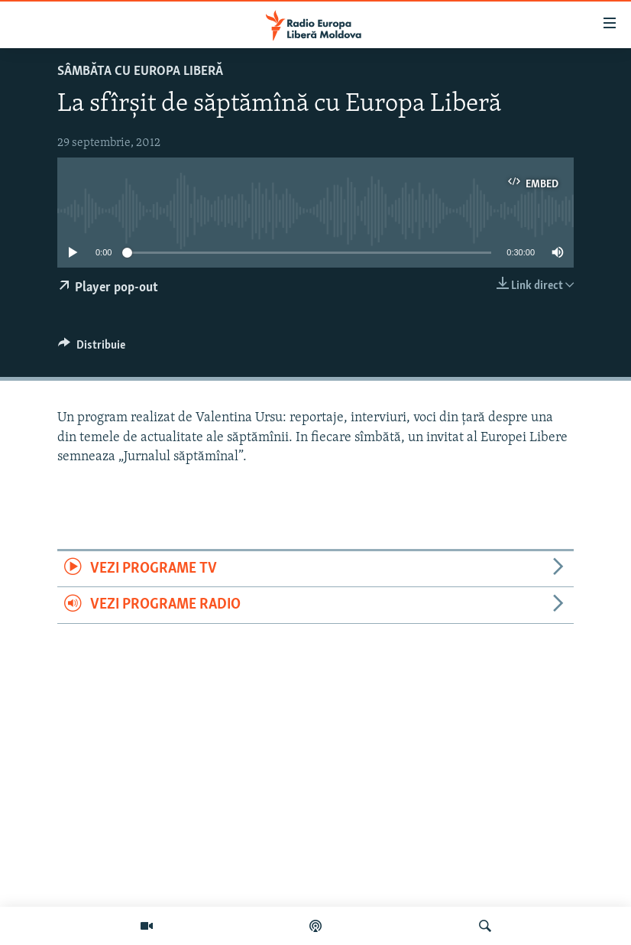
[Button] (91, 348)
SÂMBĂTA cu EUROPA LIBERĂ (140, 71)
